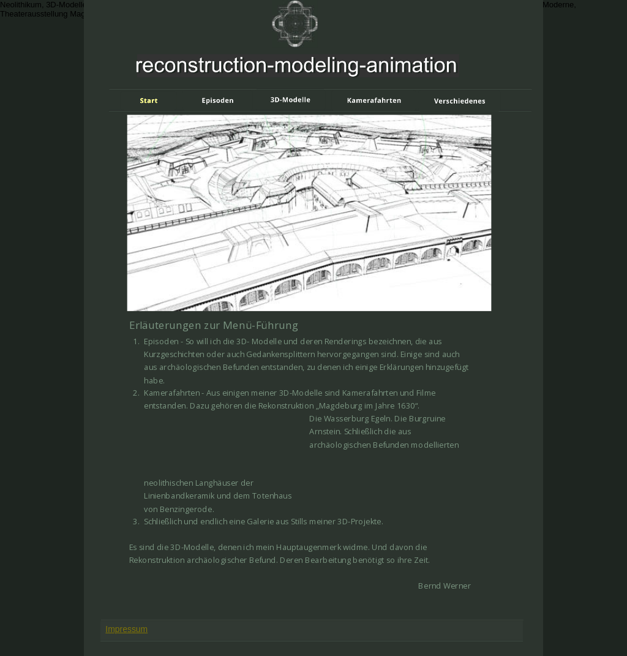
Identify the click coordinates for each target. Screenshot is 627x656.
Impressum (126, 629)
